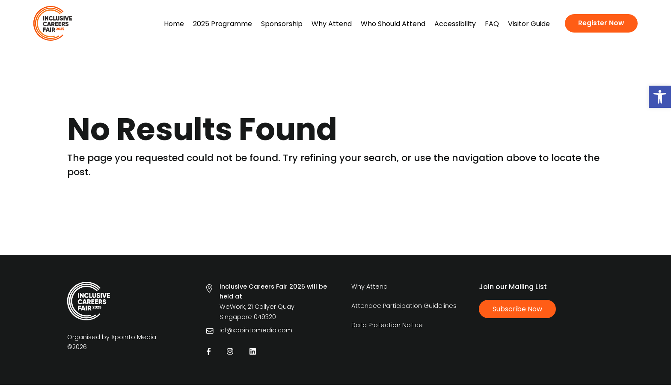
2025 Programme (222, 24)
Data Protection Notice (387, 331)
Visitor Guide (529, 24)
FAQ (492, 24)
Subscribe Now (517, 315)
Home (174, 24)
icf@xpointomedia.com (256, 336)
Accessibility (455, 24)
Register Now (601, 22)
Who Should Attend (393, 24)
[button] (660, 97)
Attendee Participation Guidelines (404, 311)
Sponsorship (282, 24)
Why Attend (332, 24)
